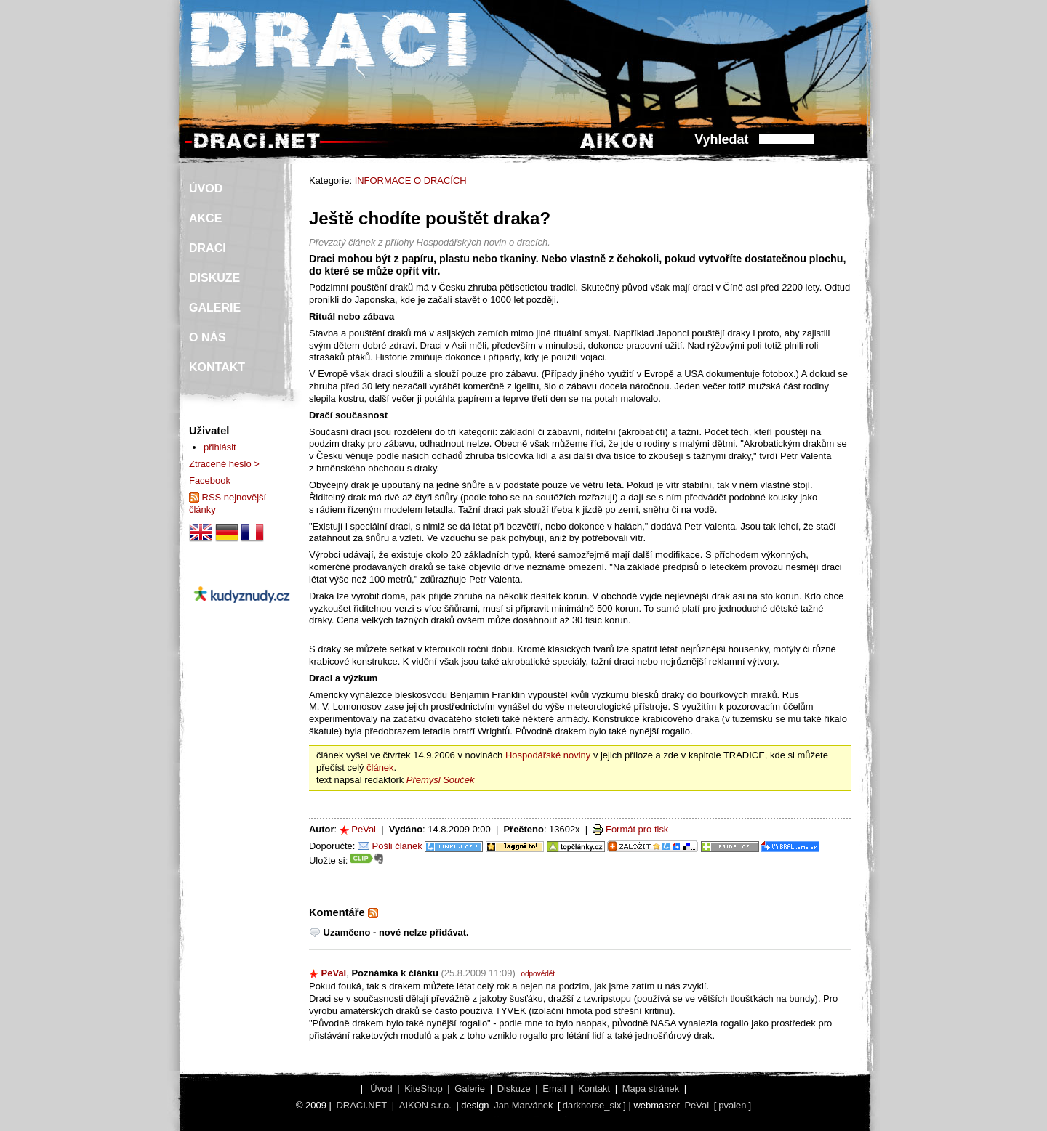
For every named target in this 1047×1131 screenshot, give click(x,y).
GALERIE (215, 307)
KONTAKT (217, 367)
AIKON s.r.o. (425, 1105)
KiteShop (423, 1088)
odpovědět (538, 974)
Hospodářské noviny (547, 755)
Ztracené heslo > (224, 463)
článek (379, 767)
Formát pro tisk (637, 829)
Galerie (469, 1088)
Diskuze (514, 1088)
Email (554, 1088)
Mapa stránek (650, 1088)
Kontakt (594, 1088)
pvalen (732, 1105)
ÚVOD (205, 188)
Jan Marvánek (523, 1105)
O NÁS (207, 337)
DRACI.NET (361, 1105)
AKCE (205, 218)
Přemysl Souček (440, 779)
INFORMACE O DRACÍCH (411, 180)
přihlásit (220, 447)
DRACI (207, 248)
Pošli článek (397, 845)
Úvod (381, 1088)
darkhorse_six (592, 1105)
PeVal (363, 829)
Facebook (209, 480)
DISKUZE (214, 278)
